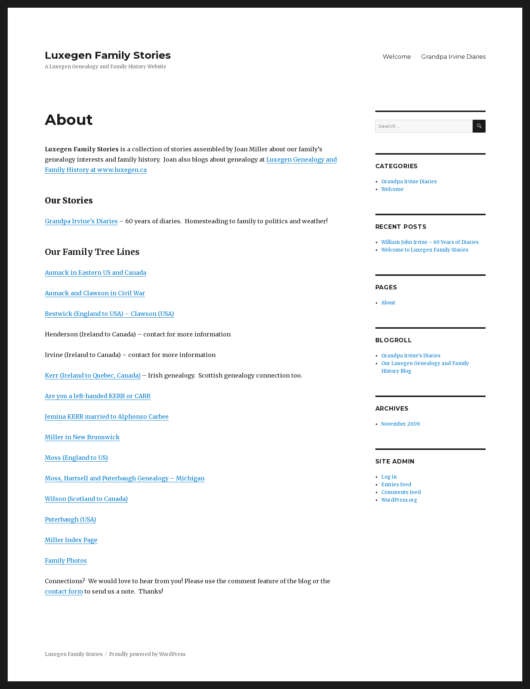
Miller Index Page (71, 540)
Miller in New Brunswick (82, 437)
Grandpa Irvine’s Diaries (81, 221)
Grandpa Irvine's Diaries (410, 356)
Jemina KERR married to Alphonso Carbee (107, 416)
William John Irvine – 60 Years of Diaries (430, 242)
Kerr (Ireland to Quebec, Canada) (93, 375)
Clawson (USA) (152, 313)
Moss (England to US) (76, 457)
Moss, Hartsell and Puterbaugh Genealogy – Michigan (125, 478)
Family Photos (66, 560)
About (388, 303)
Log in (389, 477)
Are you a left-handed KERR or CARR (98, 396)
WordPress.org (399, 500)
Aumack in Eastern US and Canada (95, 272)
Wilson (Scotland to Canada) (86, 498)
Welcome (397, 56)
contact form (64, 591)
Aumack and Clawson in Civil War (95, 293)
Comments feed (401, 492)
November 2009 (400, 424)
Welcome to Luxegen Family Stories (424, 250)
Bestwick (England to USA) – (88, 313)
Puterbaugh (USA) (70, 519)
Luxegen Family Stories (108, 55)
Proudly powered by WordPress (147, 654)
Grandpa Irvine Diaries (453, 56)
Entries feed (396, 484)
